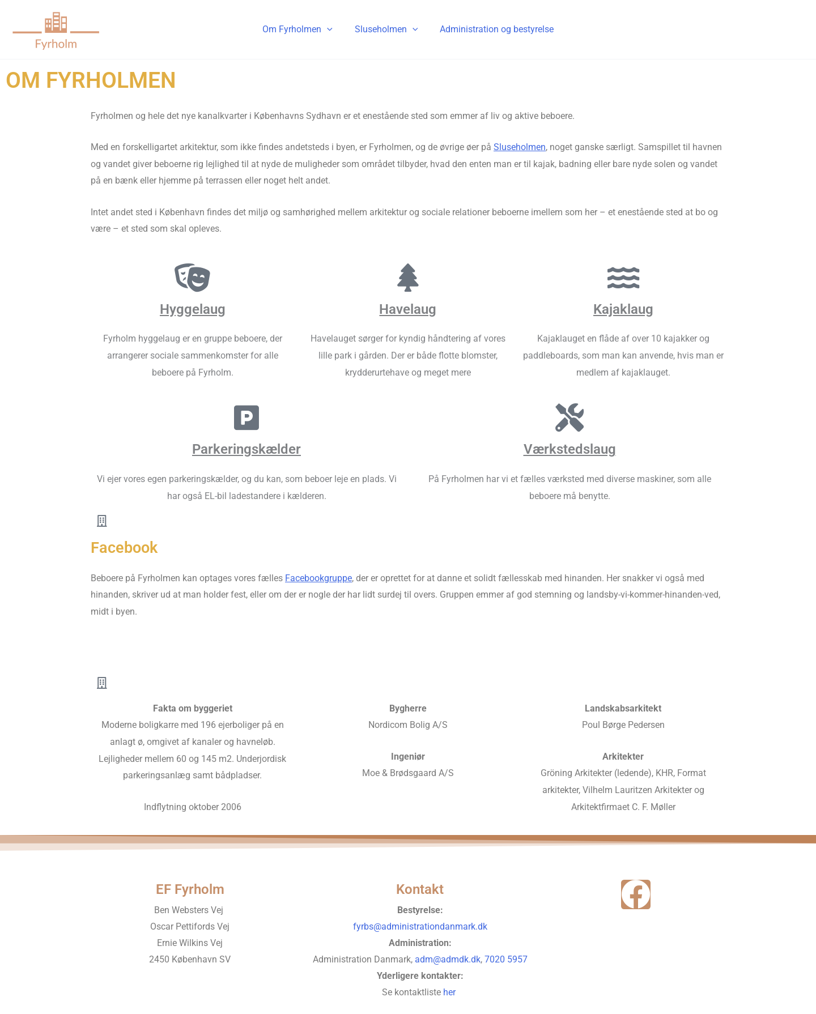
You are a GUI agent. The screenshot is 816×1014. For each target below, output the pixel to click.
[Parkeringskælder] (246, 417)
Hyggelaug (193, 309)
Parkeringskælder (246, 449)
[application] (331, 29)
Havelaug (407, 309)
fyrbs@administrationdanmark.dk (420, 926)
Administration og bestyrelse (493, 29)
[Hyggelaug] (192, 277)
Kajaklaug (623, 309)
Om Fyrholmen (301, 29)
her (450, 992)
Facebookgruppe (318, 578)
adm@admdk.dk (448, 959)
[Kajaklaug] (623, 277)
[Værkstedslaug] (569, 417)
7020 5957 (506, 959)
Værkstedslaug (570, 449)
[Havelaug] (408, 277)
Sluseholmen (386, 29)
